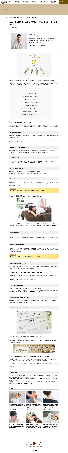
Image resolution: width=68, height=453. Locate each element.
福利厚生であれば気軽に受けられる (30, 106)
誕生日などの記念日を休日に (30, 99)
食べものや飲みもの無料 (30, 94)
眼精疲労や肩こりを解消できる (30, 105)
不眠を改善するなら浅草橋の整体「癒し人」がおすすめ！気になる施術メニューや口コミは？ (50, 426)
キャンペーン (34, 2)
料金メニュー (18, 2)
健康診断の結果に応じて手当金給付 (30, 96)
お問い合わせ (53, 2)
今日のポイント (30, 115)
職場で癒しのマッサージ (30, 100)
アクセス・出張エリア (44, 2)
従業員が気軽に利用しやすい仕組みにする (30, 111)
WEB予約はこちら (63, 2)
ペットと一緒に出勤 (30, 97)
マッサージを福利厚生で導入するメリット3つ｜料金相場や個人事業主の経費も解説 (27, 190)
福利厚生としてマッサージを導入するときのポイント (30, 108)
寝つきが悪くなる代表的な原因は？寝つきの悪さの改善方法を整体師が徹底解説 (16, 426)
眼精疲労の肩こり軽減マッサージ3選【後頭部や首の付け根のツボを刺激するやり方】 (28, 256)
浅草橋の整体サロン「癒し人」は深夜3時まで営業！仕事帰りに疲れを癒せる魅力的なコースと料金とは (33, 427)
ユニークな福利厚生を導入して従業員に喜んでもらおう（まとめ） (30, 114)
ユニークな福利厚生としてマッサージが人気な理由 (30, 102)
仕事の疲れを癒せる (30, 103)
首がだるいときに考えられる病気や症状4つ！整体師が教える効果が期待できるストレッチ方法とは (50, 406)
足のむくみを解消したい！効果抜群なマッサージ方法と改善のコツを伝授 (33, 406)
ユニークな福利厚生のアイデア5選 (30, 93)
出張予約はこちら (26, 2)
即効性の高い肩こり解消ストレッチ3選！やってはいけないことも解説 (17, 406)
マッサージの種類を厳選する (30, 109)
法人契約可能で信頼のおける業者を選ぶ (30, 112)
